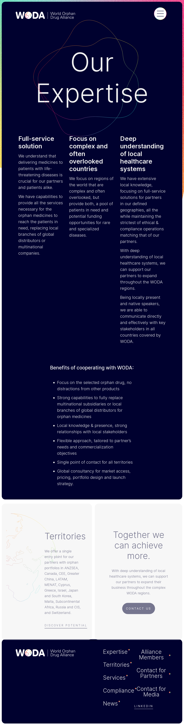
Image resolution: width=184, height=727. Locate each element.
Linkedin (143, 706)
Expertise (115, 652)
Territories (116, 665)
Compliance (118, 690)
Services (114, 678)
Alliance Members (151, 654)
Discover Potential (66, 626)
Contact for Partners (151, 673)
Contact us (138, 609)
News (110, 703)
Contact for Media (151, 691)
